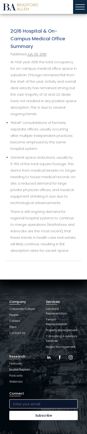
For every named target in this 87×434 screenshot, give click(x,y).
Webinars (16, 382)
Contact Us (17, 333)
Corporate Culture (22, 309)
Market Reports (19, 369)
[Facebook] (60, 361)
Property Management (61, 330)
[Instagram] (71, 361)
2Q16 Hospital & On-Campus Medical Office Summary (37, 39)
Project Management (60, 347)
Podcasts (16, 375)
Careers (14, 321)
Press (12, 327)
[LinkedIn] (49, 361)
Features (15, 363)
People (13, 315)
